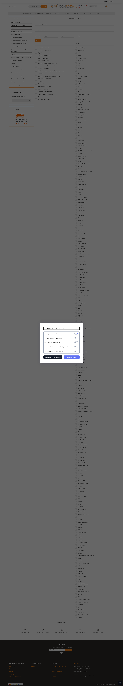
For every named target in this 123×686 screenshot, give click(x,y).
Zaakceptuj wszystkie (72, 357)
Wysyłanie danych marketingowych (57, 347)
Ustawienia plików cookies (54, 328)
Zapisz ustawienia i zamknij (53, 357)
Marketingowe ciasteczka (54, 338)
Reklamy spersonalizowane (55, 351)
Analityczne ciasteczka (53, 342)
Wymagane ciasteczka (53, 334)
